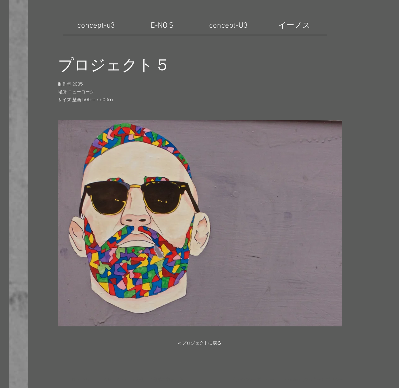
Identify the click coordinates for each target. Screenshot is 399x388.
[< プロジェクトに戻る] (199, 343)
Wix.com (125, 379)
